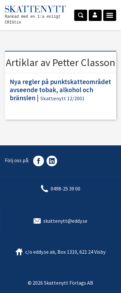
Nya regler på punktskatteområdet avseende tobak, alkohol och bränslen (60, 90)
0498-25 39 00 (65, 188)
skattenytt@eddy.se (65, 221)
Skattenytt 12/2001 (62, 98)
